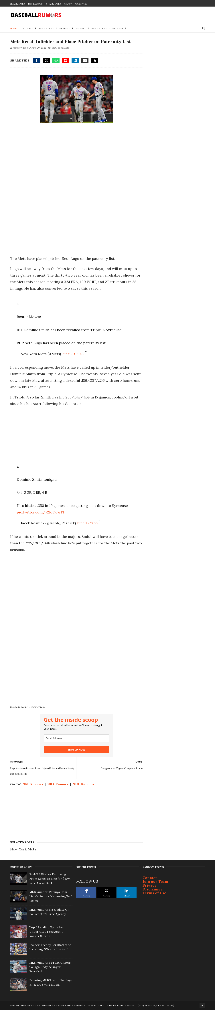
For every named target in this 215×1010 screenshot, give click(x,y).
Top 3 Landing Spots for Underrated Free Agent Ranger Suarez (46, 931)
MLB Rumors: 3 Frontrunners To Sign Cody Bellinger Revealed (50, 967)
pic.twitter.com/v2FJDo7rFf (40, 512)
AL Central (46, 28)
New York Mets (60, 47)
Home (14, 28)
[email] (76, 738)
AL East (28, 28)
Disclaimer (153, 889)
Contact (150, 877)
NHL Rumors (53, 4)
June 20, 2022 (73, 354)
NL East (81, 28)
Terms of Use (154, 893)
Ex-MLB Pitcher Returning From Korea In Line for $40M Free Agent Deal (49, 878)
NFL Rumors (17, 4)
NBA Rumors (35, 4)
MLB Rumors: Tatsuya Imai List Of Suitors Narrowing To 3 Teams (50, 896)
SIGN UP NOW (76, 749)
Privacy (150, 885)
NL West (117, 28)
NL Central (99, 28)
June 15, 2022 (87, 523)
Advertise (81, 4)
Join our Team (155, 881)
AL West (64, 28)
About (68, 4)
